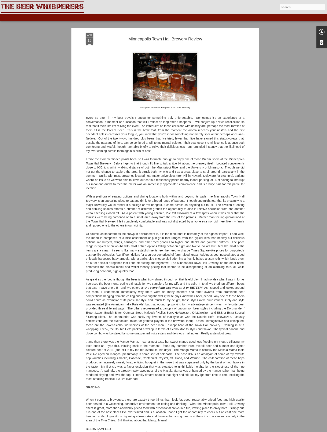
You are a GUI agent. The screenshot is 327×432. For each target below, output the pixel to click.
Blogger (184, 429)
